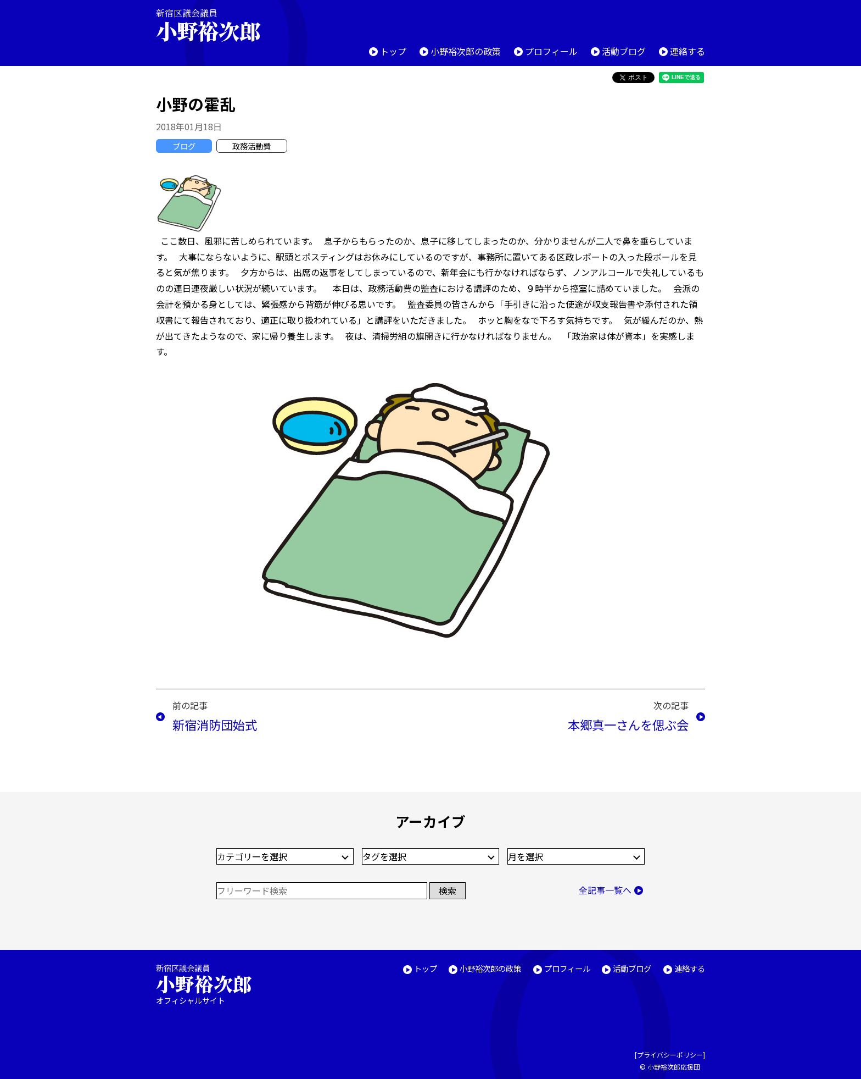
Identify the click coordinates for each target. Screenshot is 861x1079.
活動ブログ (624, 51)
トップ (393, 51)
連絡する (687, 51)
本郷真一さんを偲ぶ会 (628, 724)
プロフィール (551, 51)
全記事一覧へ (605, 890)
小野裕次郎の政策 (466, 51)
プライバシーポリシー (670, 1054)
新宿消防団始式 (214, 724)
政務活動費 (251, 146)
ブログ (183, 146)
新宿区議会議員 (217, 25)
